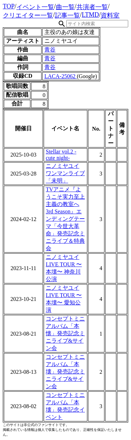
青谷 (50, 50)
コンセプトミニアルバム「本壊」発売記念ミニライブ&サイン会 (65, 371)
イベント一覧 (35, 7)
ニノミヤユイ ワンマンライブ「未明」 (65, 173)
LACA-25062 (60, 76)
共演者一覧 (92, 7)
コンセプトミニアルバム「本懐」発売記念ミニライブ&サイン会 (65, 333)
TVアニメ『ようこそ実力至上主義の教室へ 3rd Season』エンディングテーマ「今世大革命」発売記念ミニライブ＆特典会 (65, 218)
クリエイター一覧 (28, 15)
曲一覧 (65, 7)
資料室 (110, 15)
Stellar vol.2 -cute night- (61, 155)
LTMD (90, 14)
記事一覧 (67, 15)
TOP (9, 6)
